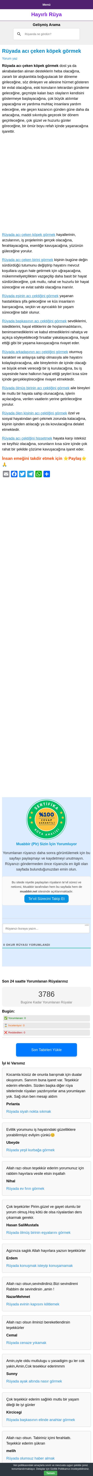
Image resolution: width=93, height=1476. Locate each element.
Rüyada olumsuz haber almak (30, 1458)
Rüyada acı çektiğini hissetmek (27, 438)
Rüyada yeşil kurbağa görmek (30, 1150)
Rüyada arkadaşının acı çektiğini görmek (35, 352)
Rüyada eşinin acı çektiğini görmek (30, 296)
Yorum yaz (9, 58)
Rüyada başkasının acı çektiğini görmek (34, 321)
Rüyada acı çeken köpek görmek (41, 51)
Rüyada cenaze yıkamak (26, 1343)
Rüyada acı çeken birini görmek (27, 260)
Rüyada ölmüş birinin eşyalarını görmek (38, 1233)
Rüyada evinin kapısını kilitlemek (32, 1304)
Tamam (50, 1473)
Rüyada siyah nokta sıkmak (28, 1111)
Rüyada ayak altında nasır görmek (34, 1381)
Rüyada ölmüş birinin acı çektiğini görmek (35, 388)
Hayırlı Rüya (46, 14)
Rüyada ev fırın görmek (25, 1189)
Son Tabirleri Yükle (46, 1050)
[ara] (46, 34)
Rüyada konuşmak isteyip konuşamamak (39, 1266)
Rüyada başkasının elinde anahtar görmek (40, 1420)
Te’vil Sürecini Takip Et (46, 899)
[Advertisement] (46, 184)
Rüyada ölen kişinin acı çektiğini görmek (34, 413)
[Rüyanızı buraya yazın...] (46, 928)
